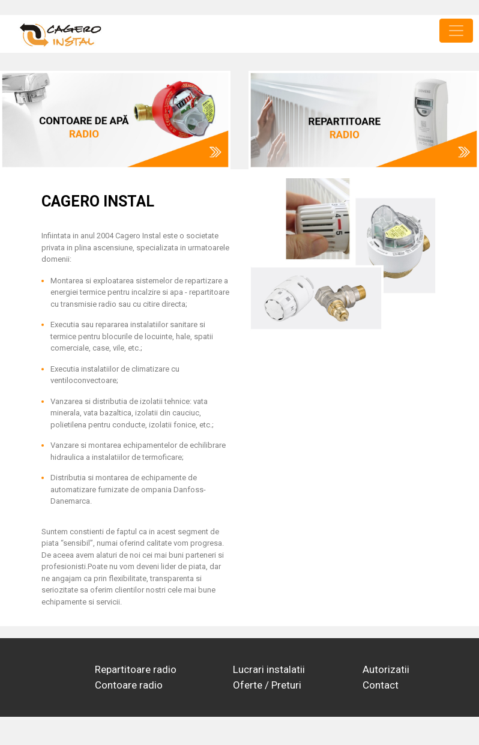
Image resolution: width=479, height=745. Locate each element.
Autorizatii (386, 669)
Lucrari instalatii (269, 669)
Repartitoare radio (135, 669)
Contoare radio (129, 685)
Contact (381, 685)
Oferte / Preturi (267, 685)
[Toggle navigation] (456, 31)
